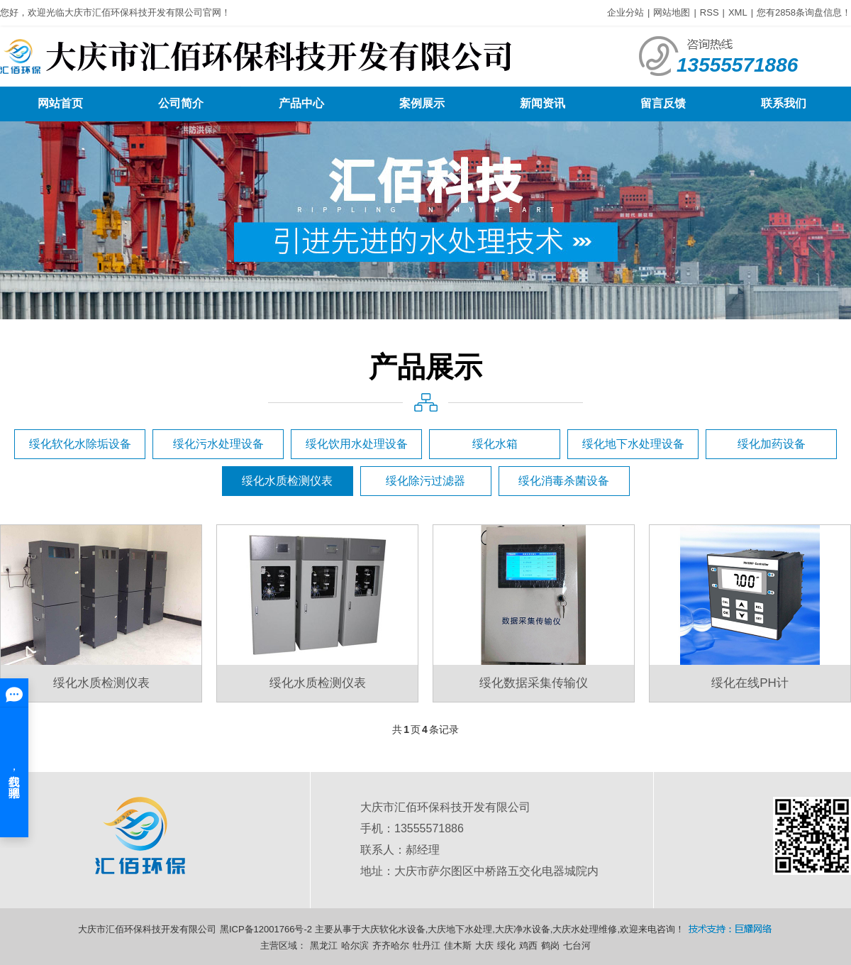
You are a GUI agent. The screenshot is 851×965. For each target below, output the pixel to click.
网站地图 (671, 12)
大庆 (484, 945)
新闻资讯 (542, 103)
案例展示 (422, 103)
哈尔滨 (355, 945)
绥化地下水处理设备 (633, 444)
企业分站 (625, 12)
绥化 (506, 945)
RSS (709, 12)
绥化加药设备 (772, 444)
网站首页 (60, 103)
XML (737, 12)
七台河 (577, 945)
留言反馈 (663, 103)
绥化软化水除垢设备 (80, 444)
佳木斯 (458, 945)
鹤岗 (550, 945)
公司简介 (181, 103)
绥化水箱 (495, 444)
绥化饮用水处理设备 (357, 444)
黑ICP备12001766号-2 (266, 929)
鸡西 (528, 945)
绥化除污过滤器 (425, 481)
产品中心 (301, 103)
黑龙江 (324, 945)
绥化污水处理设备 (218, 444)
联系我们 (783, 103)
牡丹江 (426, 945)
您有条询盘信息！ (804, 12)
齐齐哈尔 (390, 945)
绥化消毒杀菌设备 (563, 481)
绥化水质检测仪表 (287, 481)
